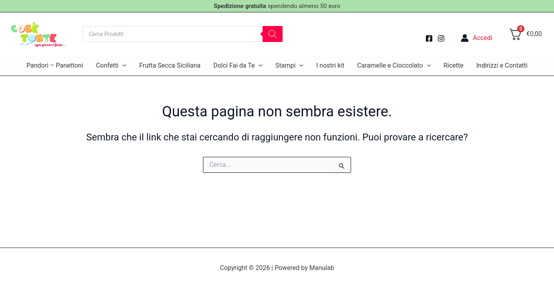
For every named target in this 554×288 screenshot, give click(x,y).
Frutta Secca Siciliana (170, 65)
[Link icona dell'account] (476, 38)
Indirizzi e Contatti (502, 65)
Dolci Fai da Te (238, 66)
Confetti (111, 66)
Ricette (454, 65)
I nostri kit (330, 65)
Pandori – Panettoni (54, 65)
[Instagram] (441, 38)
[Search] (273, 34)
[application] (122, 66)
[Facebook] (429, 38)
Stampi (289, 66)
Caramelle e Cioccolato (394, 66)
